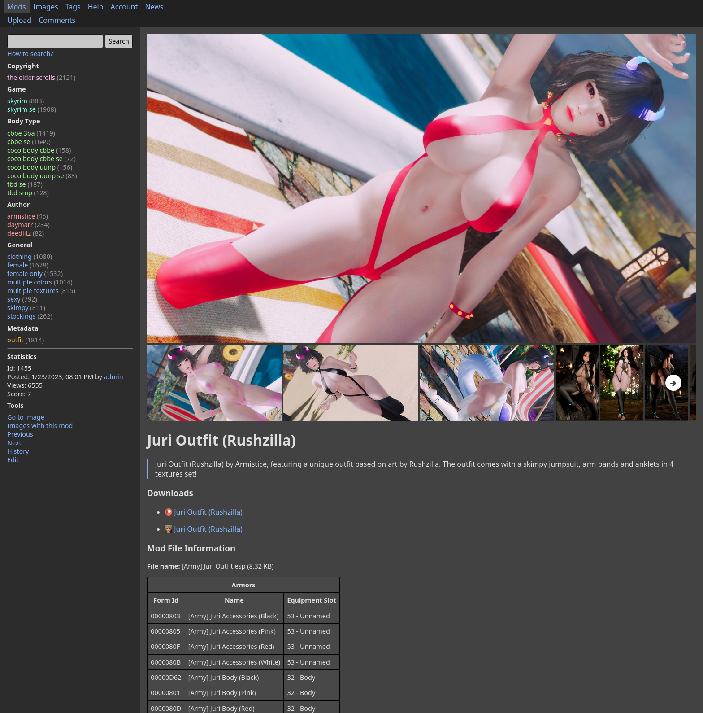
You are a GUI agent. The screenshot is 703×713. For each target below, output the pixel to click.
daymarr (28, 224)
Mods (16, 7)
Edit (13, 459)
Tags (73, 7)
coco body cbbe (39, 150)
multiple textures (41, 290)
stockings (29, 316)
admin (113, 376)
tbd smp (28, 192)
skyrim (25, 100)
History (18, 451)
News (154, 7)
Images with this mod (40, 425)
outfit (25, 340)
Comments (57, 20)
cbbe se (29, 141)
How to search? (30, 53)
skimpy (26, 307)
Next (14, 442)
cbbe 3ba (31, 133)
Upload (19, 20)
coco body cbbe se (41, 158)
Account (124, 7)
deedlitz (25, 233)
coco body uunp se (42, 175)
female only (35, 273)
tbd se (25, 184)
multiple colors (40, 282)
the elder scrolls (41, 77)
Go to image (25, 417)
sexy (22, 299)
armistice (27, 216)
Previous (20, 434)
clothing (29, 256)
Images (45, 7)
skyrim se (31, 109)
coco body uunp (39, 167)
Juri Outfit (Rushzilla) (204, 512)
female (27, 265)
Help (96, 7)
